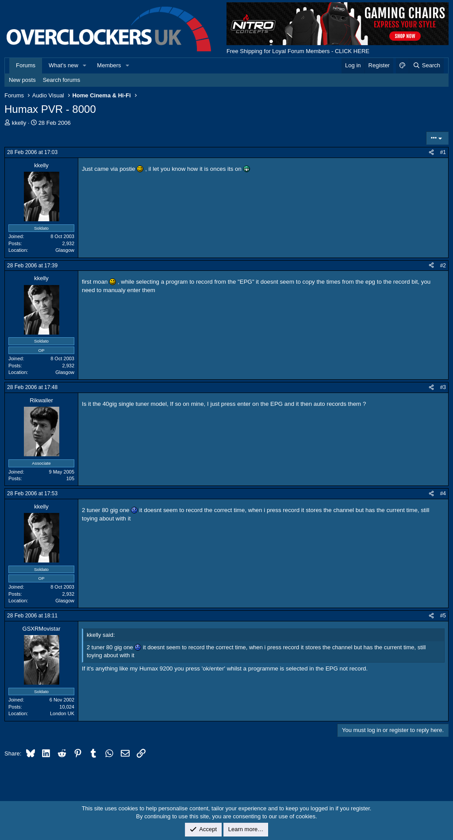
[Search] (426, 65)
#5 (443, 616)
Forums (25, 65)
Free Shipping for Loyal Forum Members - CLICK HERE (297, 51)
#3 (443, 387)
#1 (443, 152)
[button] (85, 65)
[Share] (431, 152)
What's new (63, 65)
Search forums (62, 80)
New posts (22, 80)
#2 (443, 265)
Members (109, 65)
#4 (443, 493)
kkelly (19, 122)
